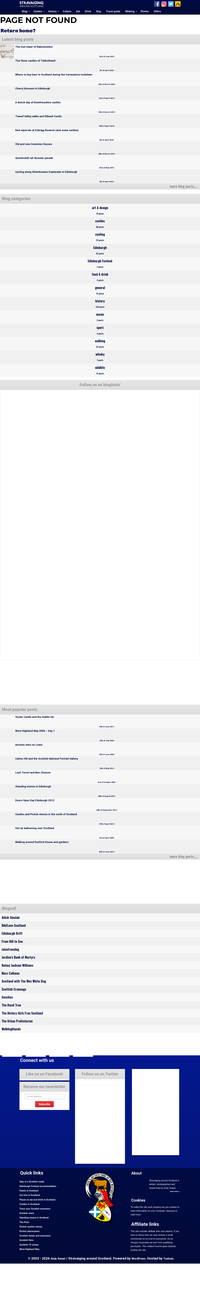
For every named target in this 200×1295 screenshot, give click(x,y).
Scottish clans (27, 1244)
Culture (67, 11)
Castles (37, 11)
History (52, 11)
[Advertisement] (23, 901)
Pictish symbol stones (32, 1258)
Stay (98, 11)
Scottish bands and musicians (36, 1267)
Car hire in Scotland (30, 1226)
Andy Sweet (56, 1290)
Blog (24, 11)
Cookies (138, 1231)
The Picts (24, 1253)
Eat (78, 11)
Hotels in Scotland (29, 1222)
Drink (88, 11)
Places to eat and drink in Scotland (39, 1231)
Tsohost (170, 1290)
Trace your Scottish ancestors (36, 1240)
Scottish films (27, 1271)
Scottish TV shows (30, 1276)
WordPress (138, 1290)
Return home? (20, 30)
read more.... (175, 1223)
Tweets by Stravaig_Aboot (87, 1113)
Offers (157, 11)
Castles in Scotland (30, 1235)
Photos (145, 11)
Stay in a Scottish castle (33, 1213)
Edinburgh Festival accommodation (39, 1217)
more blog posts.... (182, 186)
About (137, 1204)
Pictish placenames (30, 1262)
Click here (171, 1242)
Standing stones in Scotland (35, 1249)
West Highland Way (30, 1280)
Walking (130, 11)
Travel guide (113, 11)
